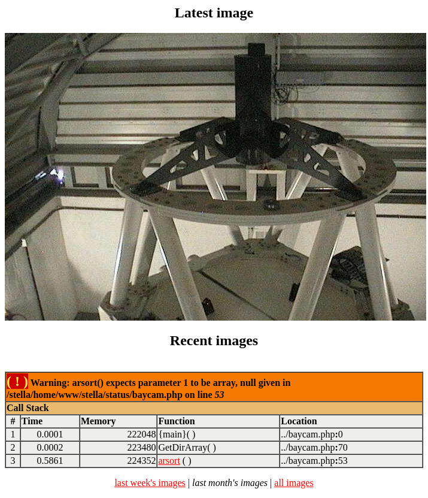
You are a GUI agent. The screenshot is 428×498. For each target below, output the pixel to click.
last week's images (149, 483)
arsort (169, 460)
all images (293, 483)
